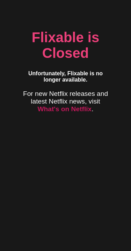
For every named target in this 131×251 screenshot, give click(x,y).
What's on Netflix (64, 109)
